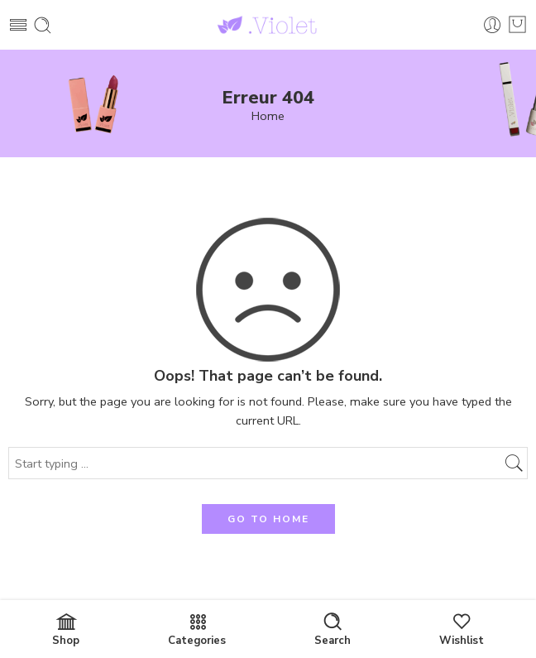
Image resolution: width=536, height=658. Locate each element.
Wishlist (461, 629)
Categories (197, 629)
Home (268, 116)
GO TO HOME (268, 519)
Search (332, 629)
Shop (65, 629)
